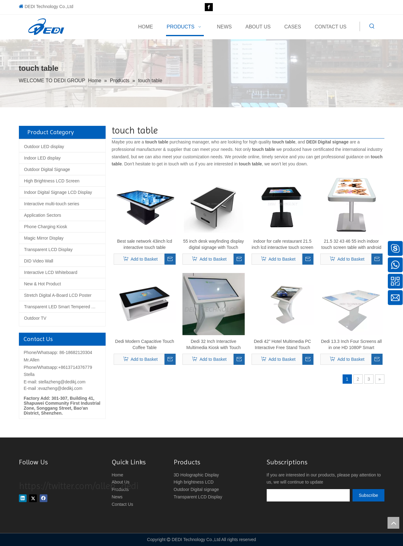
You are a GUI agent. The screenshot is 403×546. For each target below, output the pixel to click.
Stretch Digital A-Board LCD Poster (58, 295)
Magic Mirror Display (44, 238)
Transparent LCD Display (48, 249)
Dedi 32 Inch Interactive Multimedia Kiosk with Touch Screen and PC (213, 345)
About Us (121, 482)
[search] (308, 495)
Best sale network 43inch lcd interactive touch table (144, 244)
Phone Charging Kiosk (45, 226)
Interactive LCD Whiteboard (50, 272)
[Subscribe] (368, 495)
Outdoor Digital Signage (47, 169)
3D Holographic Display (196, 474)
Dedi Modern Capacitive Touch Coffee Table (144, 344)
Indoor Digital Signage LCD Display (58, 192)
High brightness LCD (194, 482)
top (393, 523)
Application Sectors (42, 215)
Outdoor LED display (44, 146)
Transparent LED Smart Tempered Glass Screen (64, 306)
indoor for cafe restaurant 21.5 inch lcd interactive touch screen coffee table (282, 244)
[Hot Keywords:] (372, 26)
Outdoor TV (35, 318)
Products (120, 489)
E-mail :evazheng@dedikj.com (53, 388)
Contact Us (122, 504)
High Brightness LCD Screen (52, 180)
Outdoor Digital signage (196, 489)
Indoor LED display (42, 158)
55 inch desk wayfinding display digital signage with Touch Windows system (213, 244)
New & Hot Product (42, 283)
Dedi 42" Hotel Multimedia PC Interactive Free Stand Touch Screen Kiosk (282, 345)
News (117, 496)
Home (117, 474)
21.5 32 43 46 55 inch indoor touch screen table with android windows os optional (351, 244)
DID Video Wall (38, 260)
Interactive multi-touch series (51, 203)
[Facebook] (209, 7)
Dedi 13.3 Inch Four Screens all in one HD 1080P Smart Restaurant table (351, 345)
